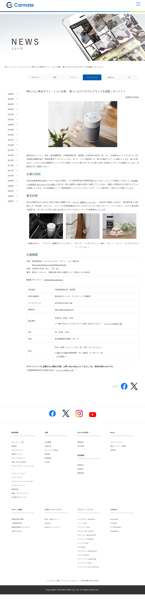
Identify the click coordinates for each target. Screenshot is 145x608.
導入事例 (81, 453)
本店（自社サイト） (53, 529)
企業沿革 (48, 453)
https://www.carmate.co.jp (66, 316)
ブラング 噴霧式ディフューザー (86, 209)
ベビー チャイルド (19, 480)
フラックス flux (84, 537)
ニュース (14, 67)
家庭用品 (15, 499)
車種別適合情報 (18, 529)
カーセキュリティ (19, 496)
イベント (73, 79)
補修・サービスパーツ (21, 503)
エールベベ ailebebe (86, 549)
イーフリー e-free (85, 573)
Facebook (114, 529)
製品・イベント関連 (118, 453)
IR (129, 79)
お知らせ (110, 79)
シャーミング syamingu (87, 569)
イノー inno (82, 533)
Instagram (115, 541)
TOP (6, 67)
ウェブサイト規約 (48, 594)
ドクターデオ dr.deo (86, 541)
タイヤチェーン (18, 457)
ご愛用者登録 (17, 533)
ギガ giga (81, 557)
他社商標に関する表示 (94, 594)
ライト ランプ (17, 484)
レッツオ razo (83, 553)
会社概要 (48, 449)
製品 (55, 79)
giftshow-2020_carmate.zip (55, 287)
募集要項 (81, 480)
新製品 (14, 453)
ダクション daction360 (87, 545)
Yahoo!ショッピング (53, 537)
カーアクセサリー (19, 465)
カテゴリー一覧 (18, 449)
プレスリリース (26, 67)
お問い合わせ (17, 541)
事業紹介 (81, 449)
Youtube (114, 533)
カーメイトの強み (52, 457)
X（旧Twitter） (117, 537)
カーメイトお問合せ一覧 (115, 330)
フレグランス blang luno (88, 561)
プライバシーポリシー (70, 594)
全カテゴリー (36, 79)
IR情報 (47, 461)
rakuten (48, 533)
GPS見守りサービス (20, 507)
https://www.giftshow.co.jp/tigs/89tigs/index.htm (52, 272)
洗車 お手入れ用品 (19, 469)
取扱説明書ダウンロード (22, 537)
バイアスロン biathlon (87, 529)
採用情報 (48, 465)
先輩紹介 (81, 476)
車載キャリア (17, 461)
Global (47, 469)
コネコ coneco (83, 565)
